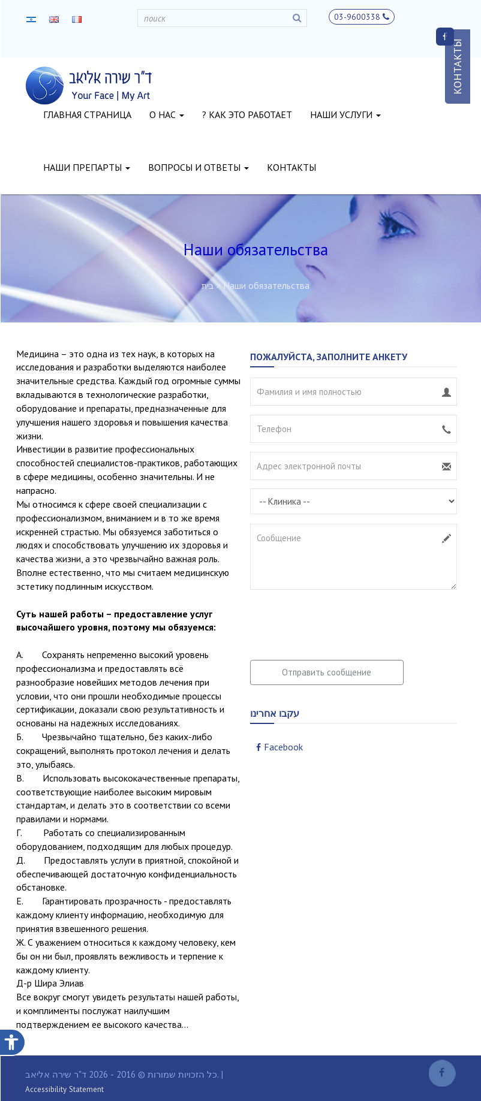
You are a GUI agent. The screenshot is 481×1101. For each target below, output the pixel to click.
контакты (291, 167)
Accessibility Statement (64, 1089)
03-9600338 (361, 16)
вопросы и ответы (198, 167)
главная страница (87, 114)
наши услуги (345, 114)
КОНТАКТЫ (457, 66)
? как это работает (247, 114)
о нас (166, 114)
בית (208, 285)
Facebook (279, 747)
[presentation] (341, 621)
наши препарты (86, 167)
